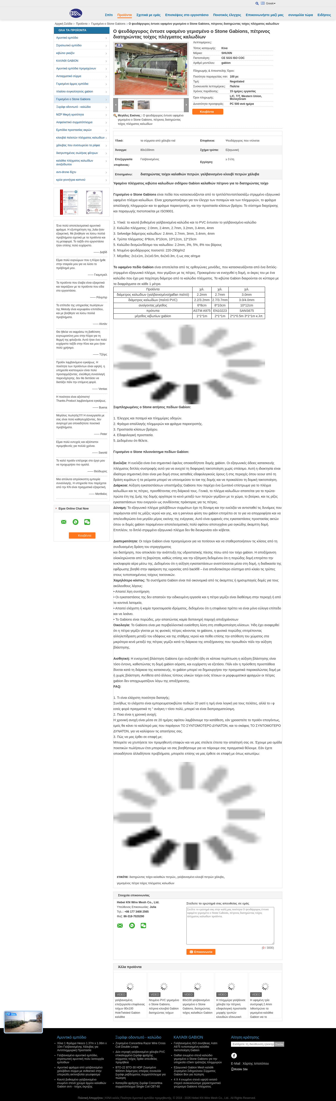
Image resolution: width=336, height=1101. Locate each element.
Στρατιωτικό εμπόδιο (68, 45)
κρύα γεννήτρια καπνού (70, 179)
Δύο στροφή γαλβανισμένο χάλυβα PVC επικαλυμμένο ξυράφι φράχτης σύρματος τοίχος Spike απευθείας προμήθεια (140, 1057)
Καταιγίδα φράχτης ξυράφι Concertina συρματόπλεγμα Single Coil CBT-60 (139, 1084)
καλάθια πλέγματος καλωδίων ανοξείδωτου (74, 162)
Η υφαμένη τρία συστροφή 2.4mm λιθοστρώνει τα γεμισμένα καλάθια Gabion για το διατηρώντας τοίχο (261, 1011)
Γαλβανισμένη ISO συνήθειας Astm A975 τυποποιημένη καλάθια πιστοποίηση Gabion (195, 1047)
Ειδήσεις (324, 15)
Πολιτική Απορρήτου (90, 1098)
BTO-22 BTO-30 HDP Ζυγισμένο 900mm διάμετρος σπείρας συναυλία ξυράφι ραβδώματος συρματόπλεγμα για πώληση (141, 1073)
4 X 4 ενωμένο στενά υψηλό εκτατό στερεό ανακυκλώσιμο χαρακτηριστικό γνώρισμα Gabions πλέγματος (197, 1083)
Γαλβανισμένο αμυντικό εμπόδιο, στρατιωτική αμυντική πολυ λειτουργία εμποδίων (80, 1059)
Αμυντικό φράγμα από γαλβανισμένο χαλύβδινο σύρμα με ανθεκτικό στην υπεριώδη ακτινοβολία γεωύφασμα (80, 1071)
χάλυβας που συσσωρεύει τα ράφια (78, 145)
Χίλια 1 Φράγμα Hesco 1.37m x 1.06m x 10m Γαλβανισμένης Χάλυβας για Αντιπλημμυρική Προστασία (82, 1047)
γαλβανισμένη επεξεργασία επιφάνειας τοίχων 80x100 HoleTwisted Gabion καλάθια (130, 1009)
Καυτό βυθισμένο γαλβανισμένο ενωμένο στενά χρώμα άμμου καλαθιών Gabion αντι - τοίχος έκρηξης (81, 1083)
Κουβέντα (210, 111)
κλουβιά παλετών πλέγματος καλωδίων (80, 137)
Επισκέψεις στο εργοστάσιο (186, 15)
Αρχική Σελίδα (63, 23)
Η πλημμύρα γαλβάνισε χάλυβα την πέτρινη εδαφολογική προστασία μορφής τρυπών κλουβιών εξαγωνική (231, 1009)
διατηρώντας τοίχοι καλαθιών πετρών (152, 877)
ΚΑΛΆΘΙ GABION (67, 60)
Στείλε (279, 1044)
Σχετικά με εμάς (148, 15)
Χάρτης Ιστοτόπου (255, 1063)
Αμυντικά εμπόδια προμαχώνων (76, 68)
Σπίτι (109, 15)
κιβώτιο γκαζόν (65, 53)
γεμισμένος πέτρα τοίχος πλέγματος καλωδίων (145, 883)
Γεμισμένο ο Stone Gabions (108, 23)
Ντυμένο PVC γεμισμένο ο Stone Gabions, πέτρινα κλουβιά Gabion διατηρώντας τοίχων (164, 1006)
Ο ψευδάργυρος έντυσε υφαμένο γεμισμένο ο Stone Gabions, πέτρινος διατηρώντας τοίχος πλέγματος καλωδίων (150, 120)
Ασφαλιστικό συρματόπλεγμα (74, 122)
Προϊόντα (124, 15)
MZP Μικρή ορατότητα (70, 114)
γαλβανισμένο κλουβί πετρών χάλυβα (200, 877)
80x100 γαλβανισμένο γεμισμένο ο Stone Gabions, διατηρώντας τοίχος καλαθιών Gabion (197, 1006)
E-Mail (235, 1063)
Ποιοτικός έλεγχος (227, 15)
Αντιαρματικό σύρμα (68, 76)
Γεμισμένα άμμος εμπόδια (72, 83)
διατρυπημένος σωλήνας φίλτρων (77, 153)
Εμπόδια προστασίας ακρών (73, 130)
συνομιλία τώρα (300, 15)
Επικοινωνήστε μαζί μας (265, 15)
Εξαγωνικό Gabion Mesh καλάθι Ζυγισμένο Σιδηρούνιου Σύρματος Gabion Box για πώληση (195, 1071)
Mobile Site (239, 1069)
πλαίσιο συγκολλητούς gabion (74, 91)
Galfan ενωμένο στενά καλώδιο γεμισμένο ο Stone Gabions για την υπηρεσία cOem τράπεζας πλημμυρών (198, 1059)
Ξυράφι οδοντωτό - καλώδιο (73, 107)
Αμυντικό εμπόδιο (67, 37)
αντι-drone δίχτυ (66, 172)
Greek (271, 3)
